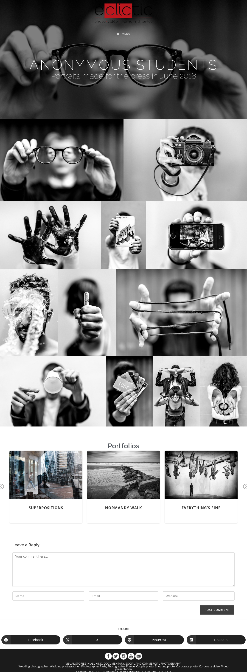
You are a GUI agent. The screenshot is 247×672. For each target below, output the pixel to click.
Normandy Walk (123, 507)
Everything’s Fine (201, 507)
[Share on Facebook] (30, 639)
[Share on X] (92, 639)
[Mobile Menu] (123, 34)
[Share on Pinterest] (154, 639)
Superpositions (46, 507)
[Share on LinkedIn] (216, 639)
